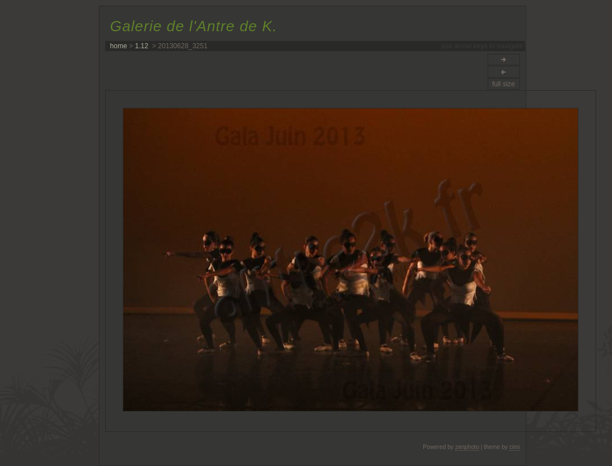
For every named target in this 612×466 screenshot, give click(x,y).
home (118, 46)
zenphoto (467, 447)
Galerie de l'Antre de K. (193, 26)
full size (503, 84)
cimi (514, 447)
